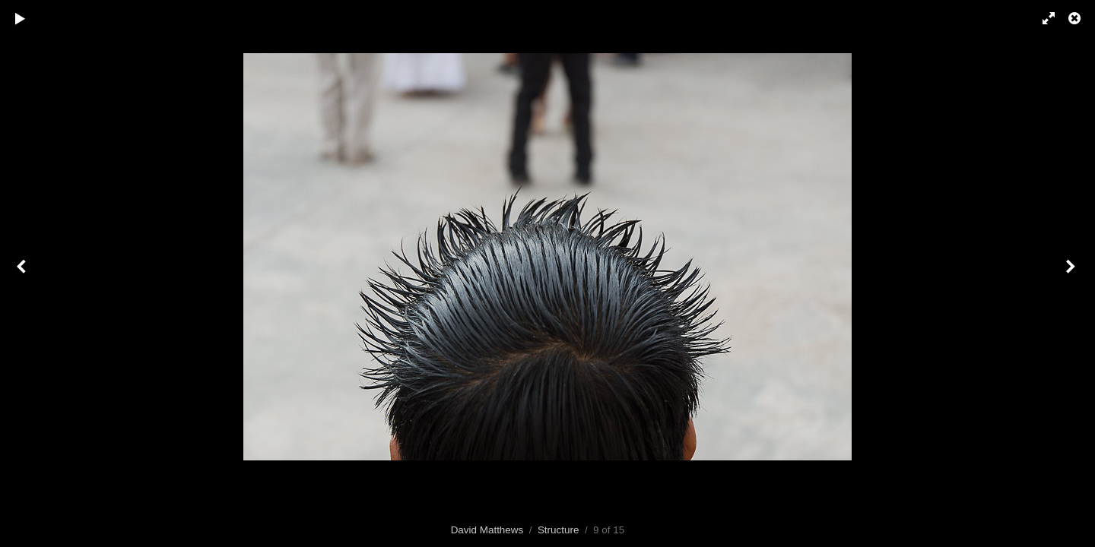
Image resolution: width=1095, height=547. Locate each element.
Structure (558, 530)
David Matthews (487, 530)
